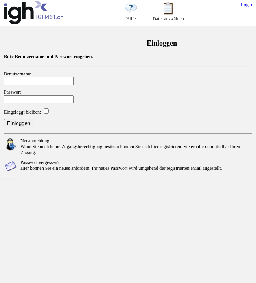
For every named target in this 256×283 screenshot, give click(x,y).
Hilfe (131, 16)
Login (246, 4)
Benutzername (17, 74)
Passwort (12, 92)
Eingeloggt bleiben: (22, 112)
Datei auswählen (168, 16)
